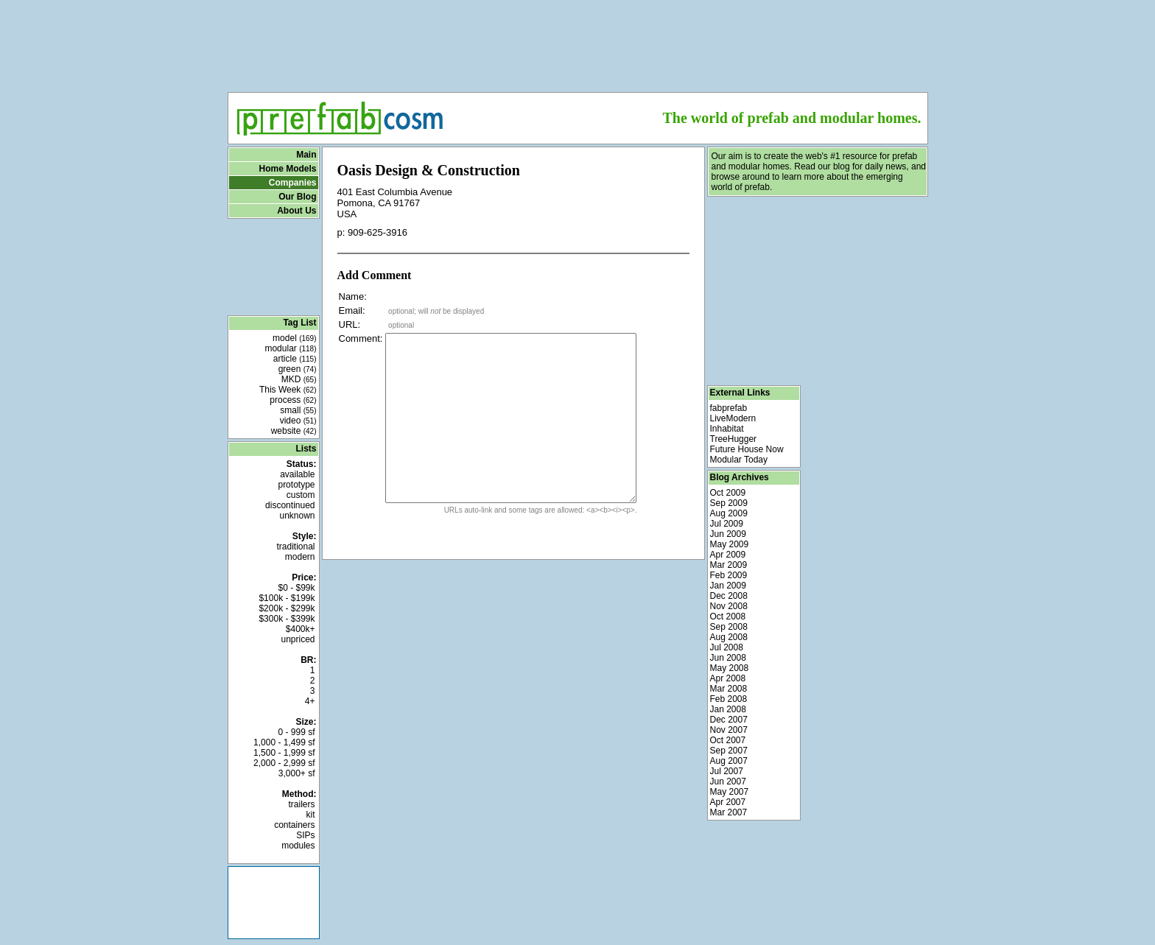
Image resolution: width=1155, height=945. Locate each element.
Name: (353, 296)
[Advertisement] (577, 41)
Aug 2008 (729, 637)
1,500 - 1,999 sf (284, 753)
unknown (297, 515)
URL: (350, 324)
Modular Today (739, 459)
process (293, 400)
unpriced (298, 639)
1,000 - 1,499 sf (284, 742)
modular (290, 348)
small (298, 410)
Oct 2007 (728, 740)
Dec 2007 (729, 719)
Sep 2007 (729, 750)
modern (300, 557)
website (294, 431)
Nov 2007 (729, 730)
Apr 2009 (728, 554)
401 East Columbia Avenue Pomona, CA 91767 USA (395, 202)
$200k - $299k (287, 608)
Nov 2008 (729, 606)
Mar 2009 (729, 565)
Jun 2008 (728, 658)
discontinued (290, 505)
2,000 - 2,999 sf (284, 763)
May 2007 (729, 792)
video (298, 420)
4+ (310, 701)
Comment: (361, 338)
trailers (301, 804)
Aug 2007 (729, 761)
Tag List (299, 322)
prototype (296, 484)
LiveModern (733, 418)
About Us (296, 210)
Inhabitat (727, 429)
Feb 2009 (729, 575)
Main (306, 155)
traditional (295, 546)
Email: (352, 310)
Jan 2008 (728, 709)
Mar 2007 (729, 812)
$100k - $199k (287, 598)
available (297, 474)
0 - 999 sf (296, 732)
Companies (293, 183)
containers (294, 825)
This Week (288, 389)
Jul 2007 (726, 771)
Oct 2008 (728, 616)
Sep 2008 (729, 627)
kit (310, 814)
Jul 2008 (726, 647)
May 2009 (729, 544)
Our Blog (297, 197)
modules (298, 845)
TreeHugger (733, 439)
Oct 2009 (728, 493)
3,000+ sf (296, 773)
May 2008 (729, 668)
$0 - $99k (296, 588)
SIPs (305, 835)
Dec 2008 (729, 596)
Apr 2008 (728, 678)
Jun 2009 (728, 534)
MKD (299, 379)
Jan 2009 (728, 585)
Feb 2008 (729, 699)
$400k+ (300, 629)
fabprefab (729, 408)
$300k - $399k (287, 619)
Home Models (287, 169)
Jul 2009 (726, 524)
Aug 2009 (729, 513)
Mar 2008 (729, 689)
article (295, 359)
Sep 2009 (729, 503)
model (294, 338)
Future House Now (747, 449)
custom (301, 495)
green (297, 369)
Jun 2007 (728, 781)
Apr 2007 (728, 802)
